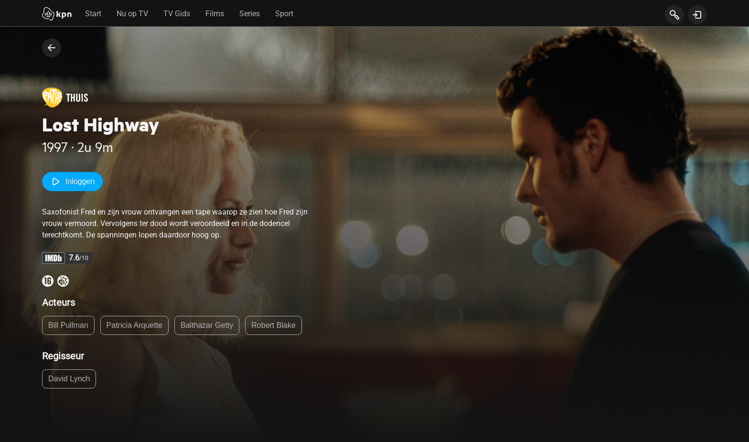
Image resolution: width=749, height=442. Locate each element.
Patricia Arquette (134, 325)
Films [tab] (214, 13)
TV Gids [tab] (176, 13)
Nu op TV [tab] (132, 13)
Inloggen (72, 181)
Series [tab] (249, 13)
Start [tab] (93, 13)
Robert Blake (273, 325)
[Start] (57, 14)
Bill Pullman (68, 325)
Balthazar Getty (207, 325)
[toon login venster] (697, 14)
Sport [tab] (284, 13)
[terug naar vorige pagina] (51, 47)
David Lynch (69, 379)
